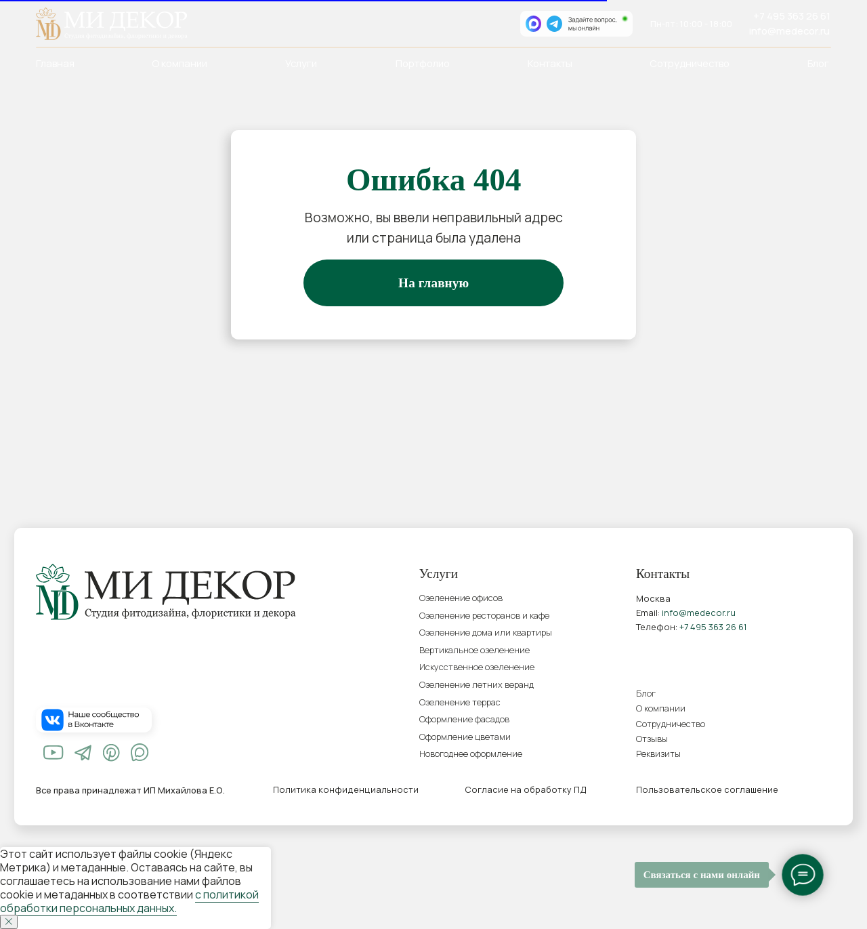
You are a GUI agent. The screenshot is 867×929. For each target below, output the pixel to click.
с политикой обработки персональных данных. (129, 901)
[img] (53, 752)
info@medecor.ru (789, 30)
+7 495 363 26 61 (791, 15)
